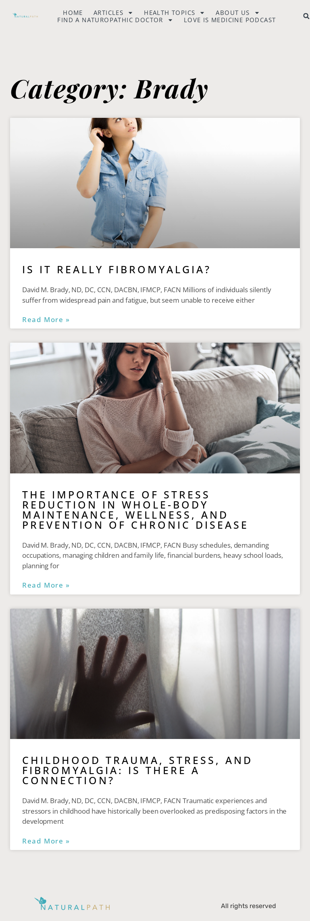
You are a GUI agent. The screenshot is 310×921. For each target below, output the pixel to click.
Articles (113, 12)
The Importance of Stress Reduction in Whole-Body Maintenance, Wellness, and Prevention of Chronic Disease (135, 510)
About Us (238, 12)
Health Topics (174, 12)
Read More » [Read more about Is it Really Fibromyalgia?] (46, 319)
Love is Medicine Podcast (230, 19)
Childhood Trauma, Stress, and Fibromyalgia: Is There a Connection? (137, 770)
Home (73, 12)
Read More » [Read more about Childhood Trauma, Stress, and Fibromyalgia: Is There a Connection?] (46, 841)
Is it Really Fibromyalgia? (116, 269)
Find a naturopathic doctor (115, 19)
